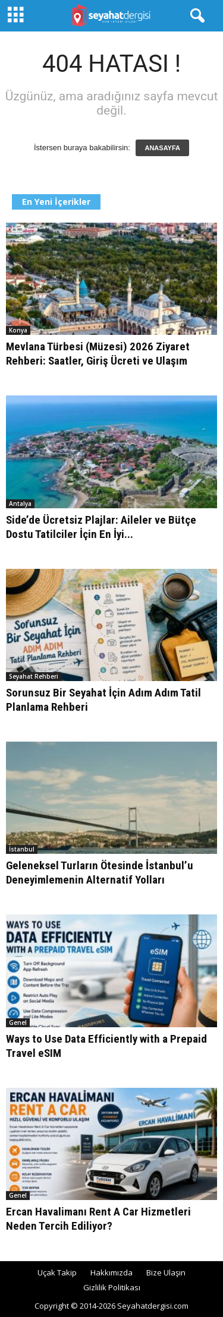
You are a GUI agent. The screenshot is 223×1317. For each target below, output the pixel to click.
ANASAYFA (162, 147)
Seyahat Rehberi (33, 676)
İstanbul (21, 849)
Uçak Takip (57, 1272)
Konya (18, 330)
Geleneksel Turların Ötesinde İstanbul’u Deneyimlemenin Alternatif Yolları (99, 873)
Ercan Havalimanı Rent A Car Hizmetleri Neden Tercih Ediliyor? (98, 1219)
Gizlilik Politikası (111, 1287)
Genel (18, 1022)
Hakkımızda (111, 1272)
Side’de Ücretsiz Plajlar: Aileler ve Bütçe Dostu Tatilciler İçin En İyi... (101, 527)
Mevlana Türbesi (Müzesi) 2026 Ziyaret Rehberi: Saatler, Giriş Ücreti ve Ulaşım (98, 354)
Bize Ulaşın (166, 1272)
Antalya (20, 503)
